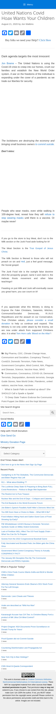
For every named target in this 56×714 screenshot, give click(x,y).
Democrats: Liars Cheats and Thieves (17, 596)
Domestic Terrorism (20, 361)
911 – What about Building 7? (14, 482)
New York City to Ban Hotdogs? (14, 657)
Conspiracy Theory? (40, 357)
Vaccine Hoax (31, 369)
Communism (11, 373)
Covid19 (5, 361)
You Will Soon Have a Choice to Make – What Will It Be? (25, 512)
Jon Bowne (7, 63)
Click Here (45, 40)
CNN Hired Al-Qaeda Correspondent (17, 666)
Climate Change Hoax (35, 353)
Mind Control (32, 365)
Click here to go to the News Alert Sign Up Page (21, 464)
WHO (42, 369)
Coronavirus (25, 373)
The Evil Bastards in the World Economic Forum (22, 503)
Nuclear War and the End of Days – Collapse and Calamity (26, 498)
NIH (42, 365)
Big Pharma (10, 353)
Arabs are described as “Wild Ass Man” (18, 605)
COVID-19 (37, 373)
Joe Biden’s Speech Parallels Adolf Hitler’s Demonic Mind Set (27, 508)
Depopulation (18, 377)
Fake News (37, 361)
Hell (23, 261)
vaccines (28, 385)
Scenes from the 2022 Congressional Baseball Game (24, 539)
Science (19, 369)
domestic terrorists (35, 377)
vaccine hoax (16, 385)
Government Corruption (13, 365)
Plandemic (40, 381)
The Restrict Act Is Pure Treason (15, 494)
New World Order (24, 381)
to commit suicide (44, 144)
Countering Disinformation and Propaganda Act (21, 648)
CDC (20, 353)
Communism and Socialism (15, 357)
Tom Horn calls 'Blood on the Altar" (33, 333)
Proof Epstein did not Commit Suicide (17, 639)
